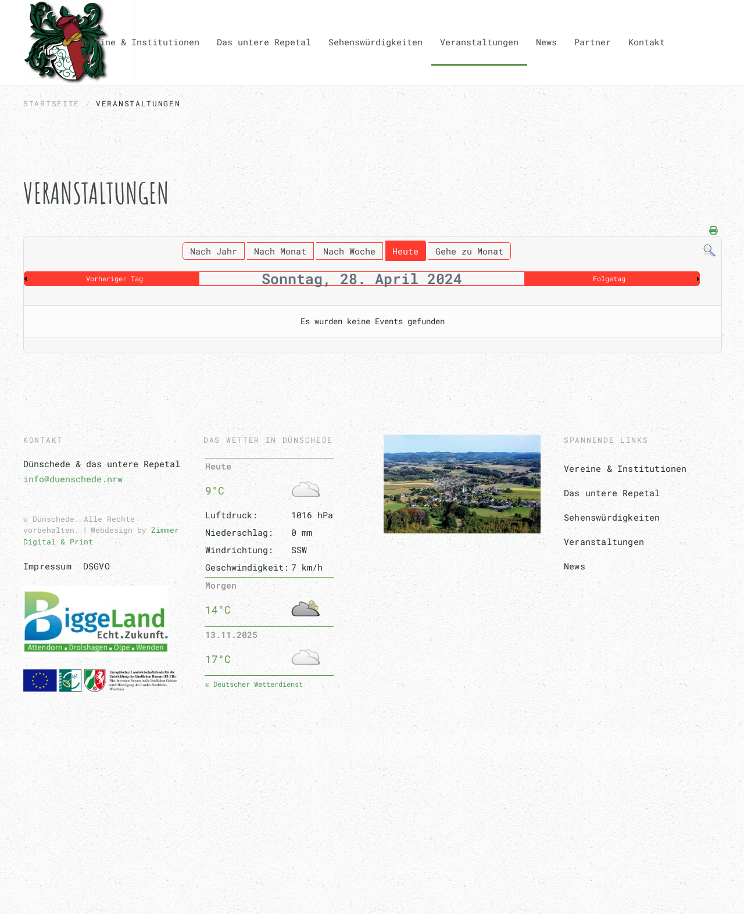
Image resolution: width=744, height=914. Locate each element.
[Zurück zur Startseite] (66, 42)
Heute (405, 251)
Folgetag (609, 278)
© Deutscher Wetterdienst (254, 684)
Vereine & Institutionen (625, 468)
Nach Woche (349, 251)
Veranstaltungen (479, 42)
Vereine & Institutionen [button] (139, 42)
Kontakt (646, 42)
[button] (372, 824)
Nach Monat (280, 251)
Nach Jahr (213, 251)
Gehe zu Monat (469, 251)
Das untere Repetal (612, 493)
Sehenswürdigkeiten (375, 42)
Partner (592, 42)
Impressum (47, 566)
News (546, 42)
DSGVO (96, 566)
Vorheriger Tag (114, 278)
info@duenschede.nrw (73, 479)
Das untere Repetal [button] (264, 42)
